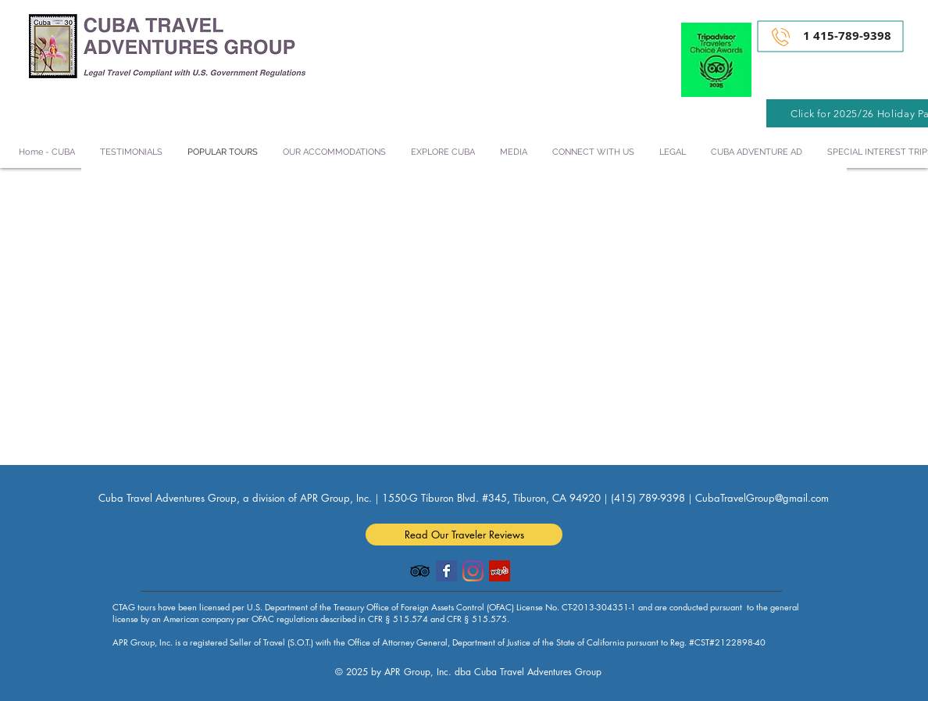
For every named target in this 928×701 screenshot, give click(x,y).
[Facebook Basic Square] (446, 570)
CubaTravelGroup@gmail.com (762, 498)
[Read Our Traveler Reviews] (464, 534)
